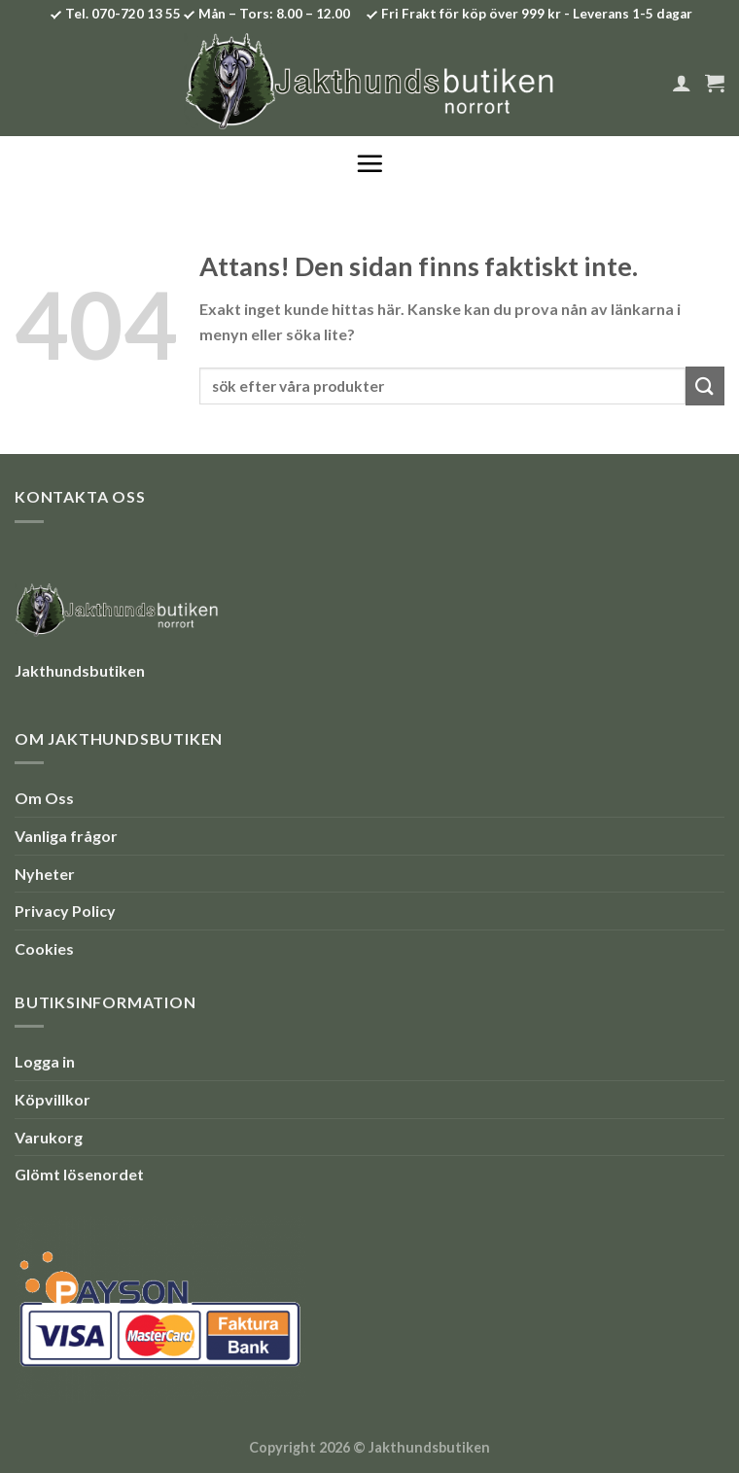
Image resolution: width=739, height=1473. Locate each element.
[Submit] (705, 385)
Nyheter (45, 873)
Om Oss (44, 798)
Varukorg (49, 1137)
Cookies (44, 948)
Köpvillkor (52, 1099)
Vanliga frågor (66, 835)
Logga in (45, 1061)
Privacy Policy (65, 910)
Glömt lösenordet (79, 1174)
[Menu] (369, 163)
